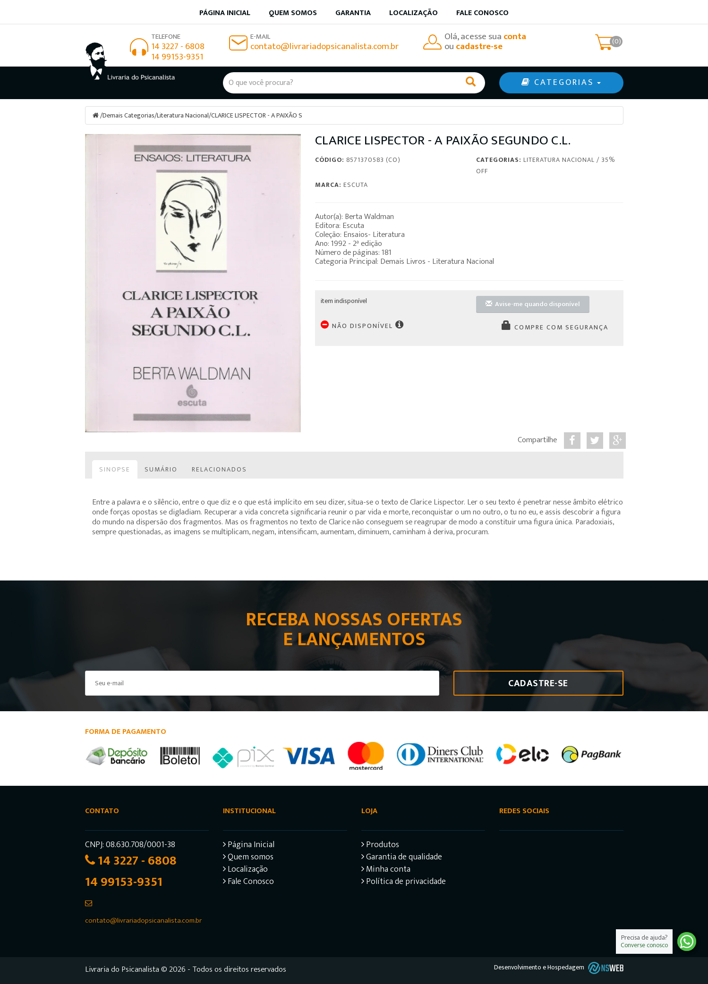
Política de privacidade (403, 883)
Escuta (355, 184)
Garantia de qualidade (401, 858)
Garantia (353, 13)
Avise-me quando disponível (533, 304)
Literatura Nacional (183, 115)
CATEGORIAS (561, 83)
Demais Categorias (128, 115)
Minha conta (385, 870)
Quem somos (293, 13)
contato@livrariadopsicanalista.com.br (324, 46)
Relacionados (219, 469)
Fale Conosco (482, 13)
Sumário (161, 469)
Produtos (380, 846)
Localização (413, 13)
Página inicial (224, 13)
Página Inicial (248, 846)
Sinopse (114, 469)
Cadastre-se (538, 683)
